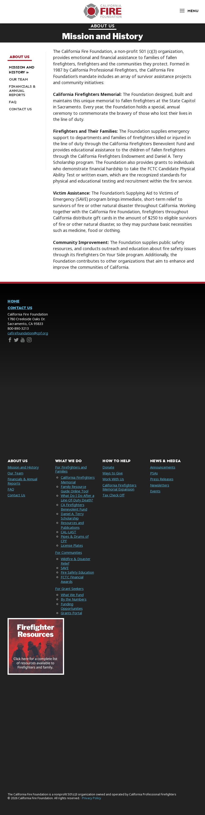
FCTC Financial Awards (72, 579)
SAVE (65, 568)
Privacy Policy (91, 798)
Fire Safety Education (77, 572)
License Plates (72, 545)
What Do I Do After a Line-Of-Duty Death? (77, 497)
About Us (103, 26)
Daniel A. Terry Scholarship (72, 516)
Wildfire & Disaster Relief (75, 561)
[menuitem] (25, 70)
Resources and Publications (72, 525)
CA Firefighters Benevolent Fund (74, 507)
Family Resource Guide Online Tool (74, 488)
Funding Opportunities (72, 606)
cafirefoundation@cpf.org (28, 333)
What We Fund (72, 595)
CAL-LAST (68, 532)
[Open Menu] (188, 10)
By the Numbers (73, 599)
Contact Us (20, 307)
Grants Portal (71, 613)
